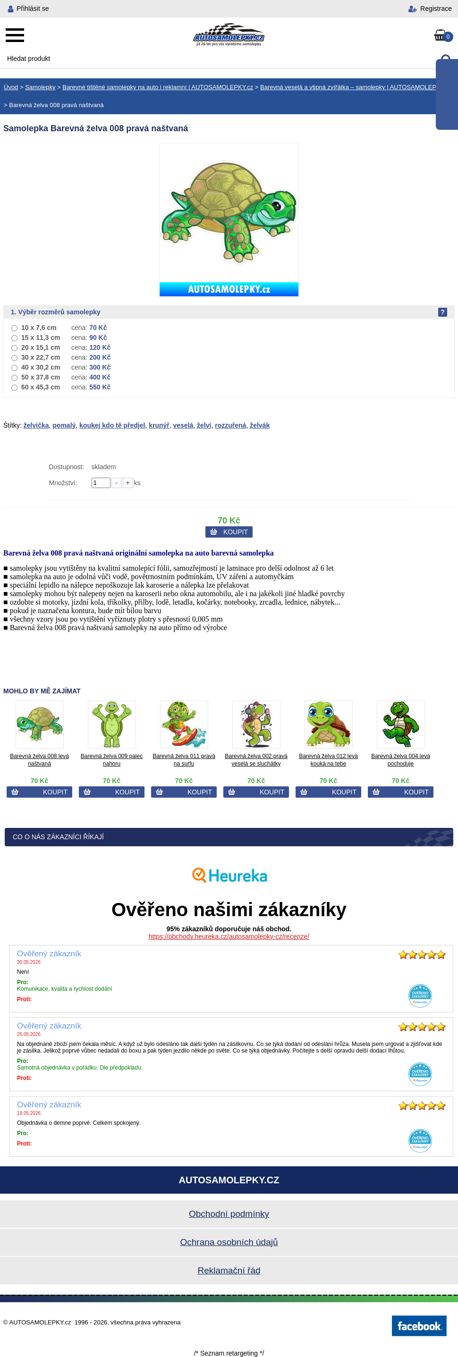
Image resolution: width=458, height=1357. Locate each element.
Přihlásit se (33, 8)
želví (204, 425)
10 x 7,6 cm (39, 327)
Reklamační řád (228, 1270)
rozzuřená (230, 425)
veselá (183, 425)
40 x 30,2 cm (40, 367)
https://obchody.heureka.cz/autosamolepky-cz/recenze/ (229, 936)
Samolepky (40, 87)
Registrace (436, 8)
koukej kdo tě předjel (112, 425)
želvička (36, 425)
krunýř (159, 425)
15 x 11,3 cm (40, 337)
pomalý (64, 425)
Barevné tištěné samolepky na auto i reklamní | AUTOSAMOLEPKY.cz (157, 87)
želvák (260, 425)
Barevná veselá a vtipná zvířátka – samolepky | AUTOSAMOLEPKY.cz (355, 87)
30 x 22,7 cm (40, 357)
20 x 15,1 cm (40, 347)
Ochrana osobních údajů (229, 1242)
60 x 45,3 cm (40, 387)
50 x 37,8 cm (40, 377)
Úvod (11, 87)
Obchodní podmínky (229, 1214)
